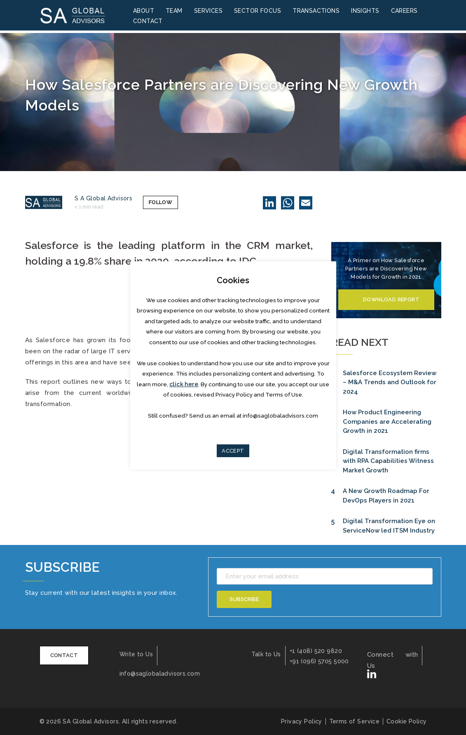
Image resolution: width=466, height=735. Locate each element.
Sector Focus (257, 11)
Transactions (316, 11)
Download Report (391, 299)
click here (183, 384)
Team (174, 11)
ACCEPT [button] (233, 451)
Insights (365, 11)
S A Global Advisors (103, 198)
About (143, 11)
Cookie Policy (406, 721)
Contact (148, 21)
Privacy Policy (297, 721)
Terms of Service (352, 721)
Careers (404, 11)
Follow (156, 202)
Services (208, 11)
